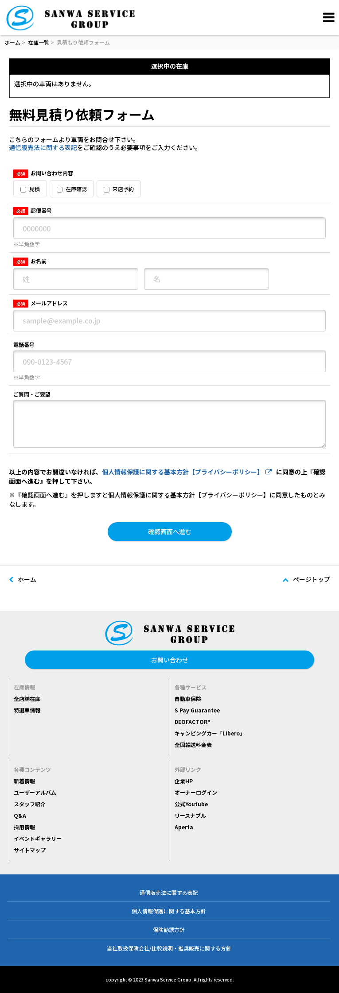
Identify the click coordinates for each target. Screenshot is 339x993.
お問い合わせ (169, 659)
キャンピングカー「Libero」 (210, 733)
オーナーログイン (196, 792)
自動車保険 (188, 698)
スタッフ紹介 (30, 804)
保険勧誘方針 (169, 929)
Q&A (20, 815)
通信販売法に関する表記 (43, 147)
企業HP (184, 781)
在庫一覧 (38, 42)
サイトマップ (30, 850)
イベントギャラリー (38, 838)
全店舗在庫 (27, 698)
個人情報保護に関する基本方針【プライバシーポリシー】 (187, 471)
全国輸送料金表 (193, 744)
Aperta (184, 827)
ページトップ (306, 579)
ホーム (12, 42)
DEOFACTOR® (192, 721)
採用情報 (24, 827)
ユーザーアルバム (35, 792)
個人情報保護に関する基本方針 (169, 911)
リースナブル (190, 815)
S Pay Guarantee (197, 710)
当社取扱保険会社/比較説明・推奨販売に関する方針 (169, 948)
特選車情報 (27, 710)
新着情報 (24, 781)
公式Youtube (191, 804)
